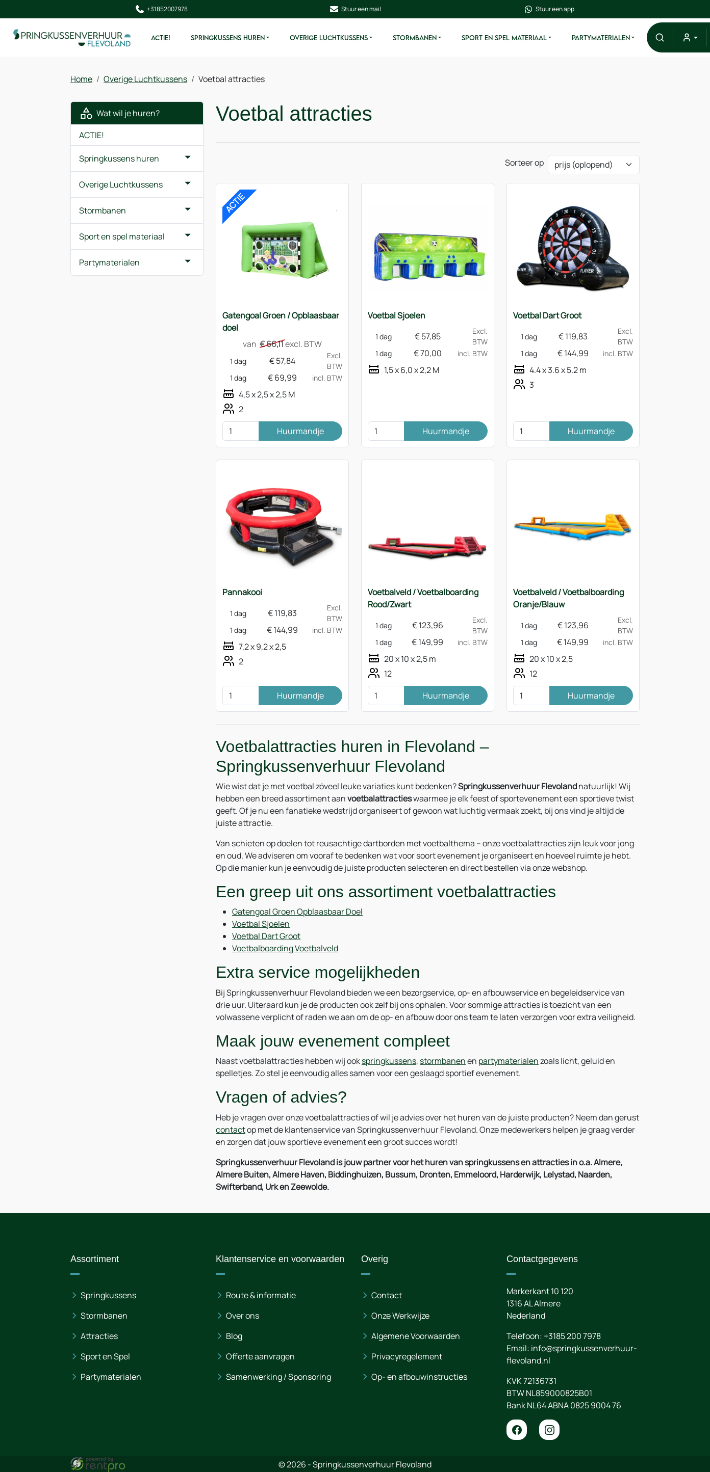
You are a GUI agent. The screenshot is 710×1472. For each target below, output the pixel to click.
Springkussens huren (227, 38)
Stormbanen (414, 38)
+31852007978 (160, 9)
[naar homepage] (72, 37)
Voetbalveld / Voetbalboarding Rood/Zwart (423, 598)
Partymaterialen (601, 38)
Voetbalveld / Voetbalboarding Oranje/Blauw (568, 598)
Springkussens (108, 1295)
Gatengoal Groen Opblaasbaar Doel (297, 911)
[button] (660, 37)
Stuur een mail (355, 9)
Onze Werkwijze (400, 1315)
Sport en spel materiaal (503, 38)
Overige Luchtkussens (328, 38)
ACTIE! (160, 38)
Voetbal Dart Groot (547, 315)
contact (230, 1129)
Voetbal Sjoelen (396, 315)
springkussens (389, 1060)
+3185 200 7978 (572, 1336)
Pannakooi (242, 592)
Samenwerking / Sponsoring (278, 1376)
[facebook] (516, 1430)
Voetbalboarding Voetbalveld (285, 948)
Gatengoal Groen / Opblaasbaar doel (280, 321)
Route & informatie (261, 1295)
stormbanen (443, 1060)
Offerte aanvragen (260, 1356)
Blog (234, 1336)
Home (81, 79)
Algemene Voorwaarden (415, 1336)
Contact (386, 1295)
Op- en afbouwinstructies (419, 1376)
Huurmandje (300, 431)
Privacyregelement (406, 1356)
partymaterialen (508, 1060)
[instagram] (549, 1430)
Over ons (242, 1315)
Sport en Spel (105, 1356)
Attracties (99, 1336)
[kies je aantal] (240, 431)
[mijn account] (689, 37)
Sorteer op (524, 162)
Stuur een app (549, 9)
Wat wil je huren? (119, 113)
